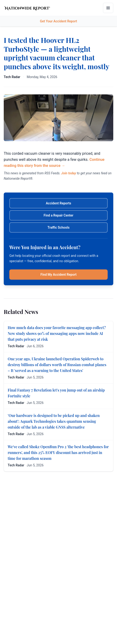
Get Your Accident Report (58, 21)
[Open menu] (108, 8)
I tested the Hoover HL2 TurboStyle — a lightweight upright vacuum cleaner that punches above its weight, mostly (56, 53)
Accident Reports (58, 203)
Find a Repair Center (58, 215)
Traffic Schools (58, 227)
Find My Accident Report (58, 274)
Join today (68, 173)
